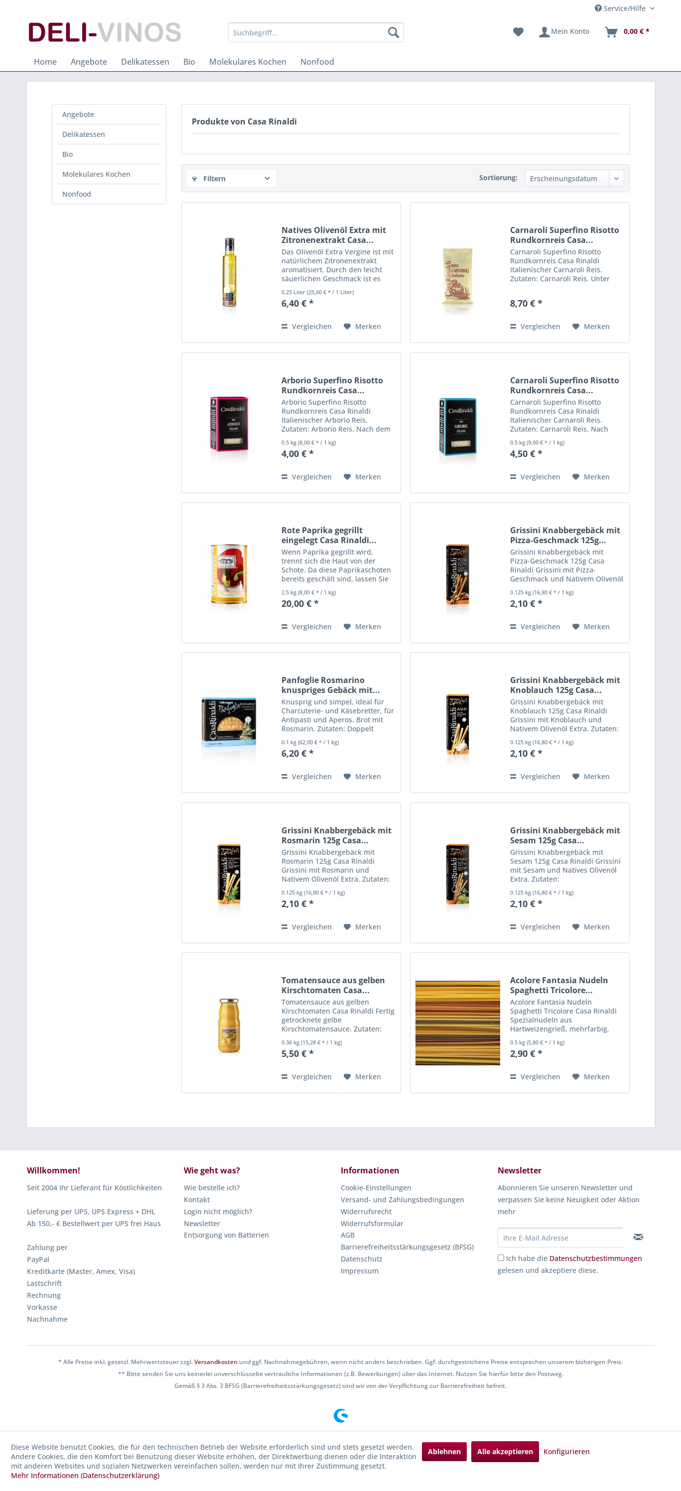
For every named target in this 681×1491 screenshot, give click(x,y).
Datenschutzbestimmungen (595, 1258)
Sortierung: (498, 177)
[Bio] (189, 61)
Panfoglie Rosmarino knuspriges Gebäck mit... (330, 685)
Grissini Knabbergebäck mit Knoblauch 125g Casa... (565, 685)
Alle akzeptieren (505, 1451)
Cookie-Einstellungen (376, 1187)
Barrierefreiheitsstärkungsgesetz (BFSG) (407, 1247)
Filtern (209, 178)
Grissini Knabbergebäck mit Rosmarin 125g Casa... (336, 835)
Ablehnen (444, 1451)
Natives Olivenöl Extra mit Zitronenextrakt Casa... (333, 235)
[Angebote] (89, 61)
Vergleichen (306, 326)
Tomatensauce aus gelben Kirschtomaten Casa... (333, 985)
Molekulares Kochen (96, 174)
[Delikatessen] (145, 61)
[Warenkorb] (627, 32)
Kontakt (197, 1199)
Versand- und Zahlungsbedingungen (402, 1199)
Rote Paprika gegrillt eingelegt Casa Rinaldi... (329, 535)
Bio (67, 154)
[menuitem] (316, 32)
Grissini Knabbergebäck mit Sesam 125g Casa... (565, 835)
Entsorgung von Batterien (226, 1235)
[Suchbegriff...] (316, 32)
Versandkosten (216, 1362)
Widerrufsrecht (366, 1211)
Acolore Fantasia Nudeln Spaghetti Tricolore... (559, 985)
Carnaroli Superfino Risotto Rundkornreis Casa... (564, 235)
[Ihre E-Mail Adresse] (560, 1238)
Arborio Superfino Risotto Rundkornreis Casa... (332, 385)
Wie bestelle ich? (212, 1187)
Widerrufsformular (372, 1223)
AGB (348, 1235)
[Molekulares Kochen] (247, 61)
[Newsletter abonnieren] (638, 1237)
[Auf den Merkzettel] (362, 327)
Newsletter (202, 1223)
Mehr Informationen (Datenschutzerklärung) (85, 1475)
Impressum (360, 1270)
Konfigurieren (567, 1451)
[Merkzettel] (518, 32)
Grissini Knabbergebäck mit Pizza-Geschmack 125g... (565, 535)
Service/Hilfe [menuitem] (621, 8)
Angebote (78, 114)
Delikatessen (83, 134)
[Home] (45, 61)
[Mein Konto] (563, 32)
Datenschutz (362, 1258)
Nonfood (76, 194)
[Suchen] (393, 32)
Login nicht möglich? (218, 1211)
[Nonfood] (317, 61)
